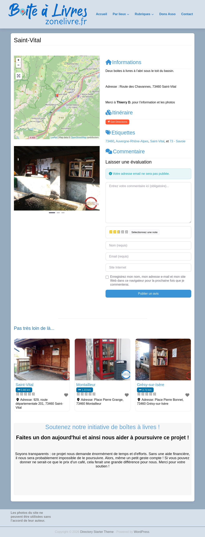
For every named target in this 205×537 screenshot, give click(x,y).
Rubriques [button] (142, 14)
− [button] (18, 65)
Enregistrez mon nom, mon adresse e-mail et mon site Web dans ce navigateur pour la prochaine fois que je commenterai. (148, 280)
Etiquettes (120, 133)
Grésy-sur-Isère (150, 385)
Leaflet (54, 137)
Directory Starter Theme (97, 531)
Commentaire (125, 151)
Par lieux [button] (119, 14)
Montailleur (86, 385)
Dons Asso (167, 14)
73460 (110, 141)
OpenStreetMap (79, 137)
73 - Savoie (178, 141)
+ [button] (18, 60)
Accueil (101, 14)
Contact (187, 14)
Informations (123, 62)
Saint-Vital (157, 141)
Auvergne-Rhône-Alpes (132, 141)
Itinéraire (119, 112)
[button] (20, 180)
